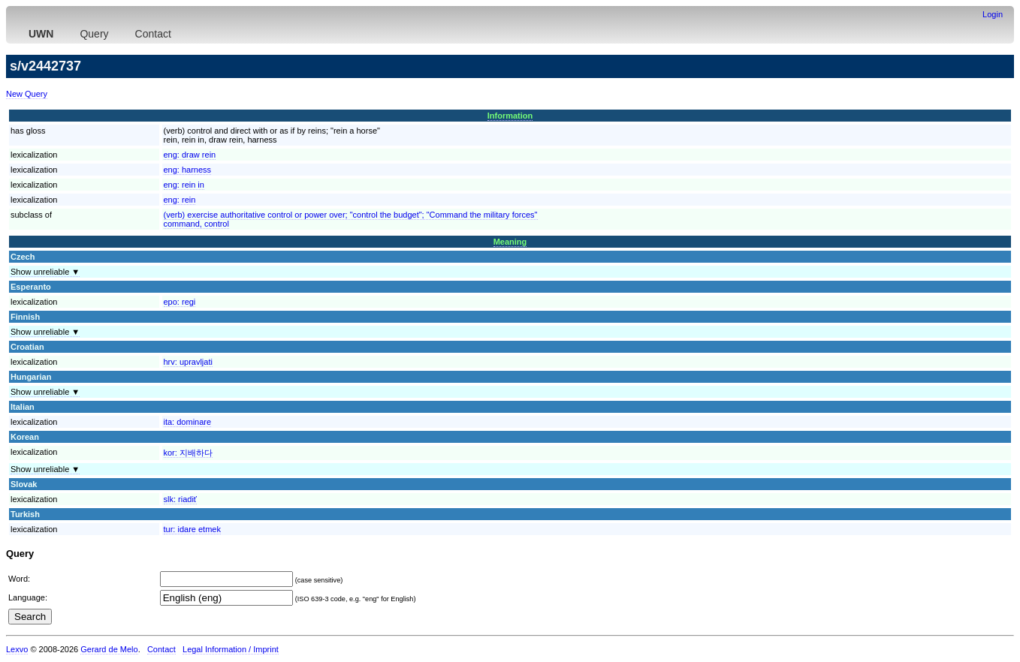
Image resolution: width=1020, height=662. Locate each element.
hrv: (188, 361)
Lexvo (17, 649)
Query (94, 34)
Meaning (510, 241)
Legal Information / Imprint (231, 649)
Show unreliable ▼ (45, 271)
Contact (153, 34)
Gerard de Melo (108, 649)
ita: (188, 421)
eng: (190, 154)
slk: (180, 499)
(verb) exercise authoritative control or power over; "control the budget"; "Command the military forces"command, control (351, 219)
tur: (192, 529)
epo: (180, 301)
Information (510, 115)
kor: (188, 452)
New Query (26, 93)
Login (992, 14)
